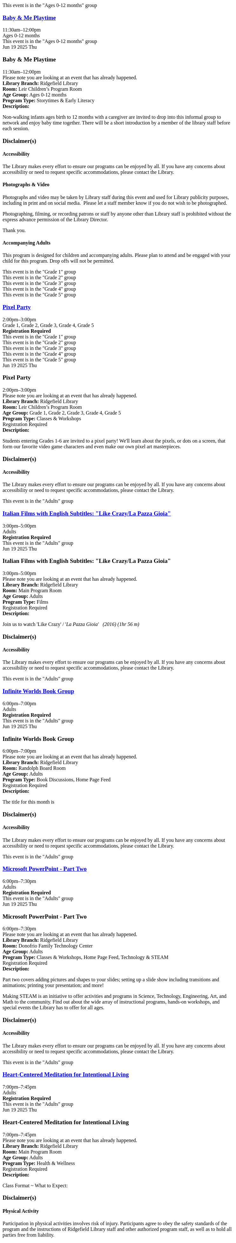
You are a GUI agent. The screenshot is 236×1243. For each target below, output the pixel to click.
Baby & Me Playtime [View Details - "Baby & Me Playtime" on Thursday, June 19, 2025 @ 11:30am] (29, 17)
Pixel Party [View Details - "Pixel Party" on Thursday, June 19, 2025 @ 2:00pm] (17, 307)
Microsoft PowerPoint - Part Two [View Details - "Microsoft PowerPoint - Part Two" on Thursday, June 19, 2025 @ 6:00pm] (45, 868)
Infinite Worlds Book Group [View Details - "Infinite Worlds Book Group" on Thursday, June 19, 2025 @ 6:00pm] (38, 691)
